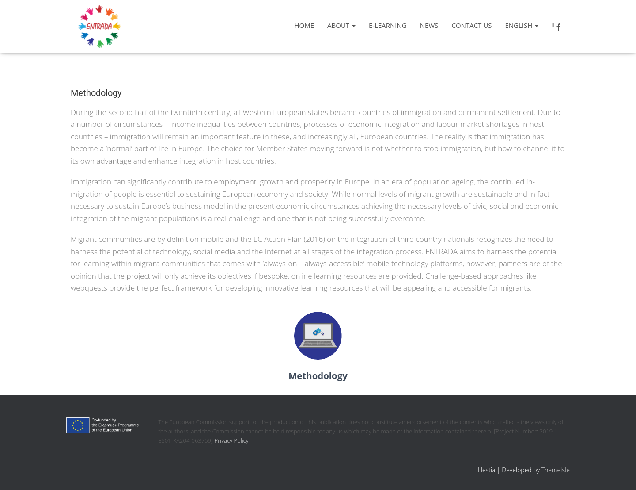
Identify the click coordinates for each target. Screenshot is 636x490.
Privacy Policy (232, 440)
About (341, 25)
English (521, 25)
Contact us (471, 25)
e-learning (388, 25)
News (429, 25)
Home (304, 25)
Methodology (318, 375)
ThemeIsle (555, 470)
